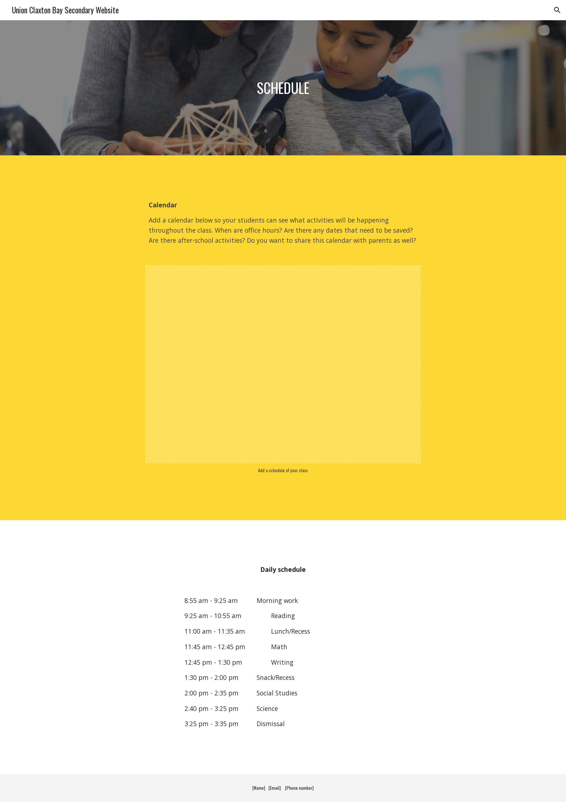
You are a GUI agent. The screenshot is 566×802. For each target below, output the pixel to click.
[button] (557, 10)
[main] (283, 88)
